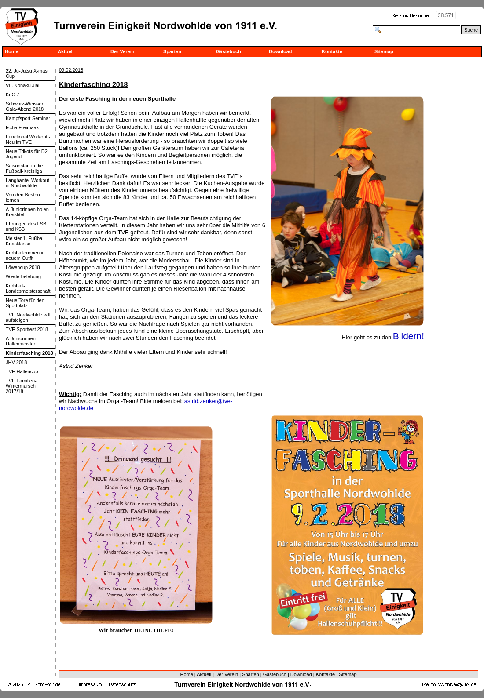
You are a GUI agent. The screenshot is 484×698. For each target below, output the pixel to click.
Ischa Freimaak (22, 127)
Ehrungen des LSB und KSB (26, 226)
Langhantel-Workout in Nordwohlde (27, 183)
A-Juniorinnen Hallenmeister (21, 341)
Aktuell (66, 51)
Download (280, 51)
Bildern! (408, 336)
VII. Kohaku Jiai (22, 85)
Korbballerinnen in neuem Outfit (25, 255)
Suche (471, 30)
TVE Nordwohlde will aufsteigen (28, 317)
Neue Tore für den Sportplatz (25, 303)
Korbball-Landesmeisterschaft (28, 288)
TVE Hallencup (22, 371)
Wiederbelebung (23, 276)
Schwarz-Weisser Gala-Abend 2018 (25, 106)
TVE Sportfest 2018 (27, 329)
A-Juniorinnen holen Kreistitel (27, 212)
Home (11, 51)
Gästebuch (228, 51)
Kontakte (332, 51)
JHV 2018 (16, 362)
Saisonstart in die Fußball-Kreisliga (24, 168)
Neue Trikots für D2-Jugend (27, 154)
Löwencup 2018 (23, 267)
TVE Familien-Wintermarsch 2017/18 (21, 386)
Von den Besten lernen (23, 197)
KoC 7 (12, 94)
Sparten (172, 51)
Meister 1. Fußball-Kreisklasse (26, 241)
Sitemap (383, 51)
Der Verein (122, 51)
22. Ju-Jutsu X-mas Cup (27, 73)
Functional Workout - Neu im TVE (28, 139)
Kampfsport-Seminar (28, 118)
